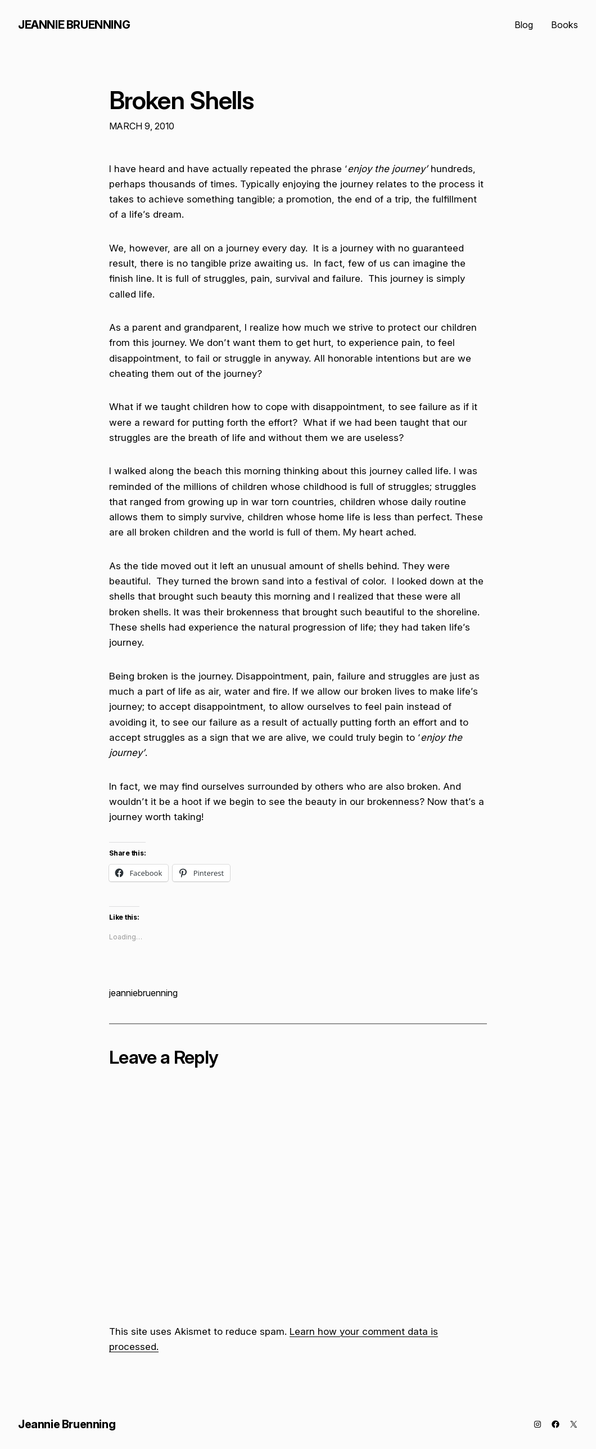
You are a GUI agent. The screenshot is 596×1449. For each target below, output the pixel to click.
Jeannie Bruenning (74, 25)
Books (564, 24)
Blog (523, 24)
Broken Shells (181, 101)
